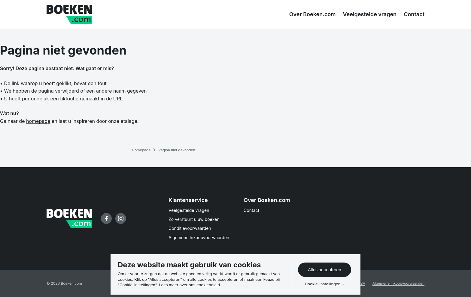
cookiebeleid (208, 284)
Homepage (141, 150)
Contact (251, 210)
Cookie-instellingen (323, 284)
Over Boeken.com (267, 200)
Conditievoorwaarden (190, 228)
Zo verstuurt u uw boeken (194, 219)
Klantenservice (188, 200)
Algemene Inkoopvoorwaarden (199, 237)
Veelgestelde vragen (189, 210)
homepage (38, 121)
